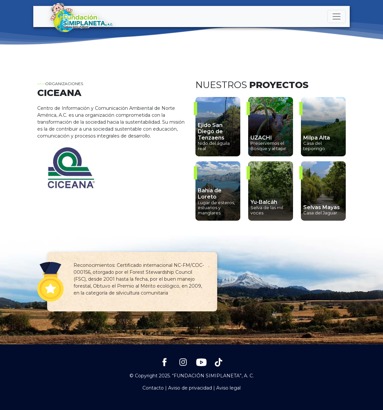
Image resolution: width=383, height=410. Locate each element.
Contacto (153, 388)
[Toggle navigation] (336, 16)
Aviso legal (228, 388)
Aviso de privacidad (190, 388)
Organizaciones (60, 83)
